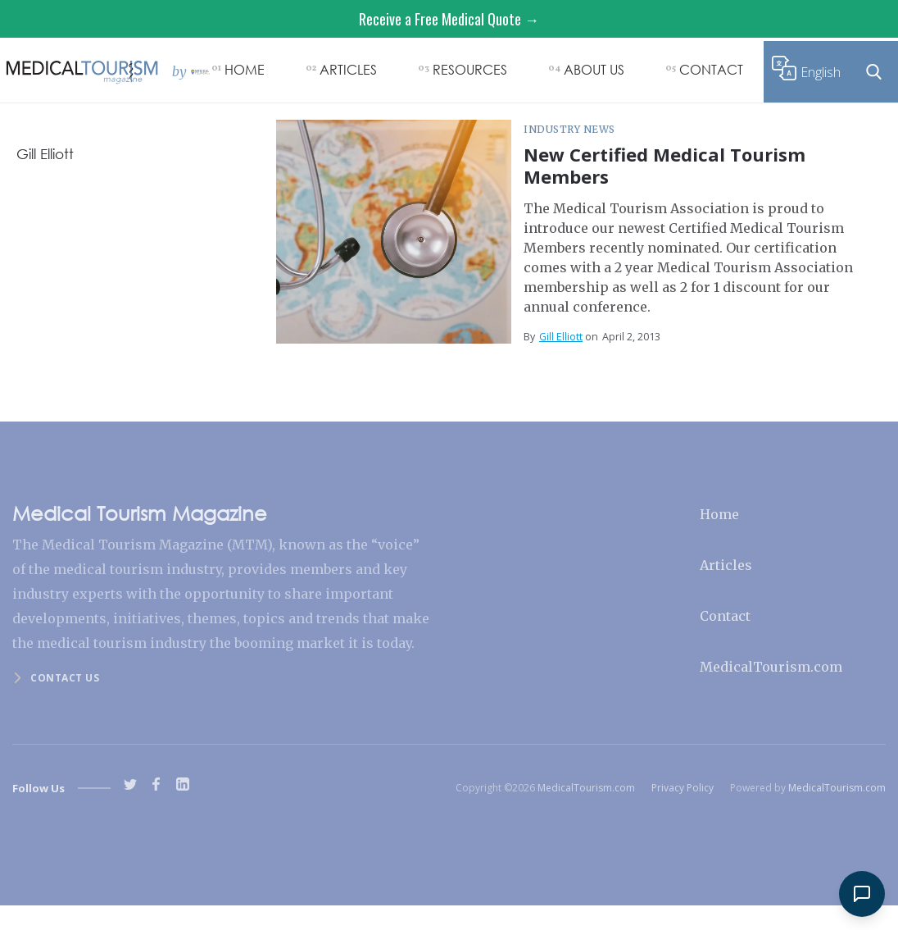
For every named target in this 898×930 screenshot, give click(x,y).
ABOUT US (594, 69)
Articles (726, 565)
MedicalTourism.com (771, 667)
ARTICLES (348, 69)
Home (719, 514)
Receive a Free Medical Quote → (449, 19)
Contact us (64, 678)
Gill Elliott (561, 337)
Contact (725, 616)
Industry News (569, 129)
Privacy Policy (682, 788)
